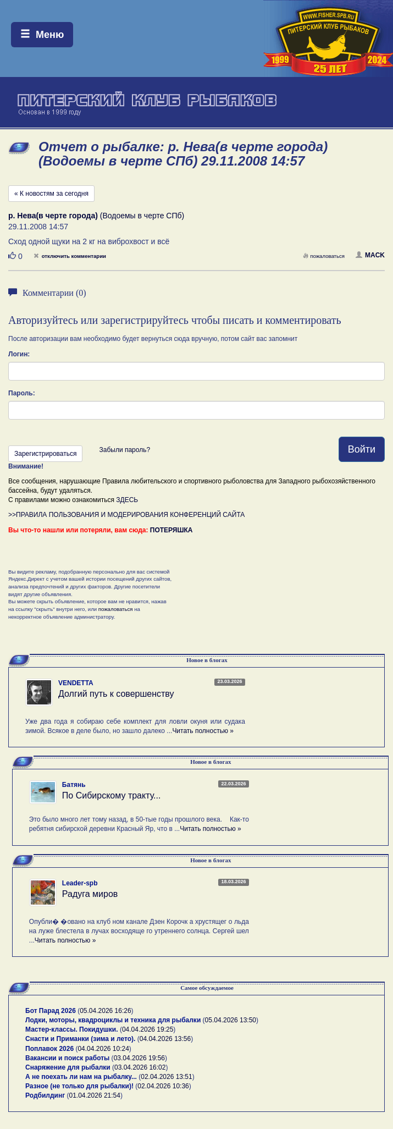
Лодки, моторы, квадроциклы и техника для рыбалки (113, 1020)
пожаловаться (324, 256)
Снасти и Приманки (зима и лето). (80, 1039)
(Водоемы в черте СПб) (96, 215)
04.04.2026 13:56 (165, 1039)
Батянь (74, 785)
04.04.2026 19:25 (147, 1029)
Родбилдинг (45, 1095)
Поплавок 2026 (49, 1049)
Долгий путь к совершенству (116, 693)
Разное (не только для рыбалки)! (79, 1086)
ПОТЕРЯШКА (171, 530)
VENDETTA (75, 683)
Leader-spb (80, 883)
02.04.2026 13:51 (166, 1077)
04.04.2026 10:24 (103, 1049)
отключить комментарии (70, 256)
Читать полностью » (203, 731)
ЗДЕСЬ (127, 500)
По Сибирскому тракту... (111, 795)
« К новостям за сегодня (51, 193)
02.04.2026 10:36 (163, 1086)
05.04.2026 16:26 (105, 1011)
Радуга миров (90, 894)
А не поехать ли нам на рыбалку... (81, 1077)
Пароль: (21, 393)
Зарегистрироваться (45, 454)
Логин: (19, 354)
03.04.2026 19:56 (139, 1058)
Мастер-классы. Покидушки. (71, 1029)
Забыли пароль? (124, 450)
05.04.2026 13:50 (230, 1020)
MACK (370, 255)
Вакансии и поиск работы (67, 1058)
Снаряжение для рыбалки (67, 1067)
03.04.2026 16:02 (139, 1067)
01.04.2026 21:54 (94, 1095)
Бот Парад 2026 (50, 1011)
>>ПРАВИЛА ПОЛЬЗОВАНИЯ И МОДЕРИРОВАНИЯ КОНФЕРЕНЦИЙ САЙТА (126, 515)
